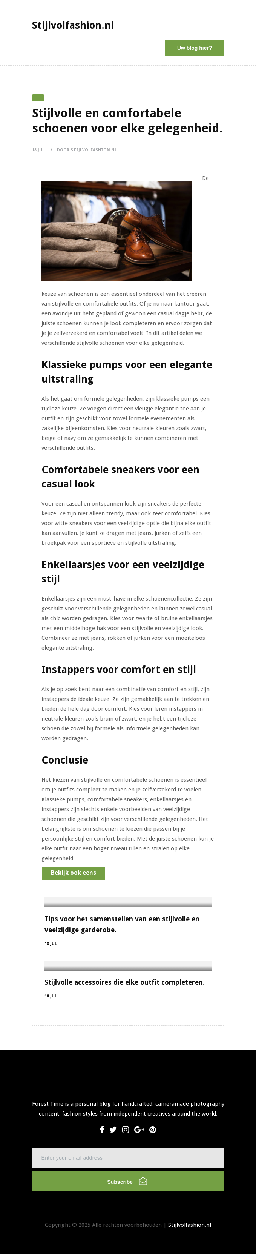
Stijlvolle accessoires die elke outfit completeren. (124, 982)
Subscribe (127, 1181)
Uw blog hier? (194, 48)
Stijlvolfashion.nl (189, 1225)
